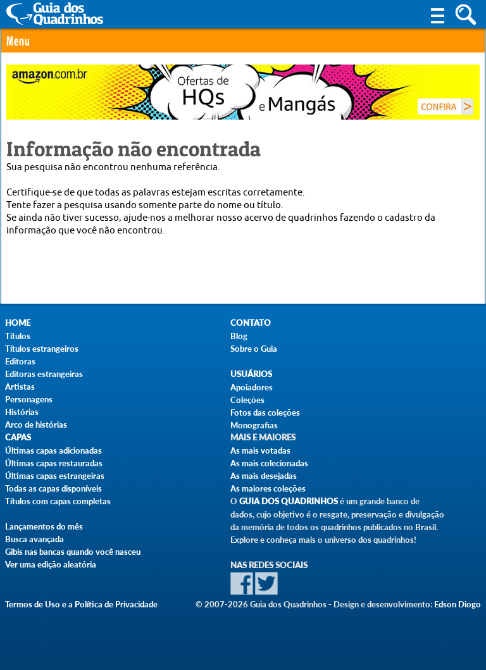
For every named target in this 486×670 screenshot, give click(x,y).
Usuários (251, 374)
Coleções (247, 400)
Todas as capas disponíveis (53, 488)
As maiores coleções (268, 488)
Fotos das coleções (265, 412)
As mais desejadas (263, 476)
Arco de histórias (36, 424)
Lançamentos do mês (44, 526)
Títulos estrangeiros (41, 349)
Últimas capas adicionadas (53, 450)
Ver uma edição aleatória (50, 564)
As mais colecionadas (269, 463)
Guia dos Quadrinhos (288, 501)
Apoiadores (251, 387)
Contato (250, 323)
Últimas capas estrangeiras (54, 476)
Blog (238, 336)
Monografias (254, 425)
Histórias (22, 412)
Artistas (20, 387)
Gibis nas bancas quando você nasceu (72, 552)
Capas (18, 437)
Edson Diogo (457, 604)
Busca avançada (34, 539)
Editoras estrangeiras (44, 374)
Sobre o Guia (253, 349)
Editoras (20, 361)
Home (17, 323)
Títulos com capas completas (58, 501)
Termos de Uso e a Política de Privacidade (81, 604)
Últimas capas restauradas (54, 463)
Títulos (17, 336)
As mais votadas (260, 450)
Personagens (29, 399)
